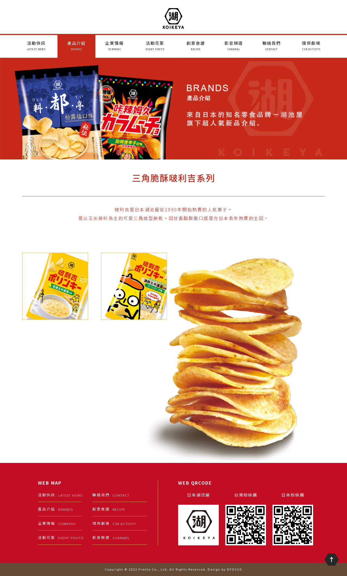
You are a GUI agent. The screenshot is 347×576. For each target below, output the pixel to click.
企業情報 (114, 45)
